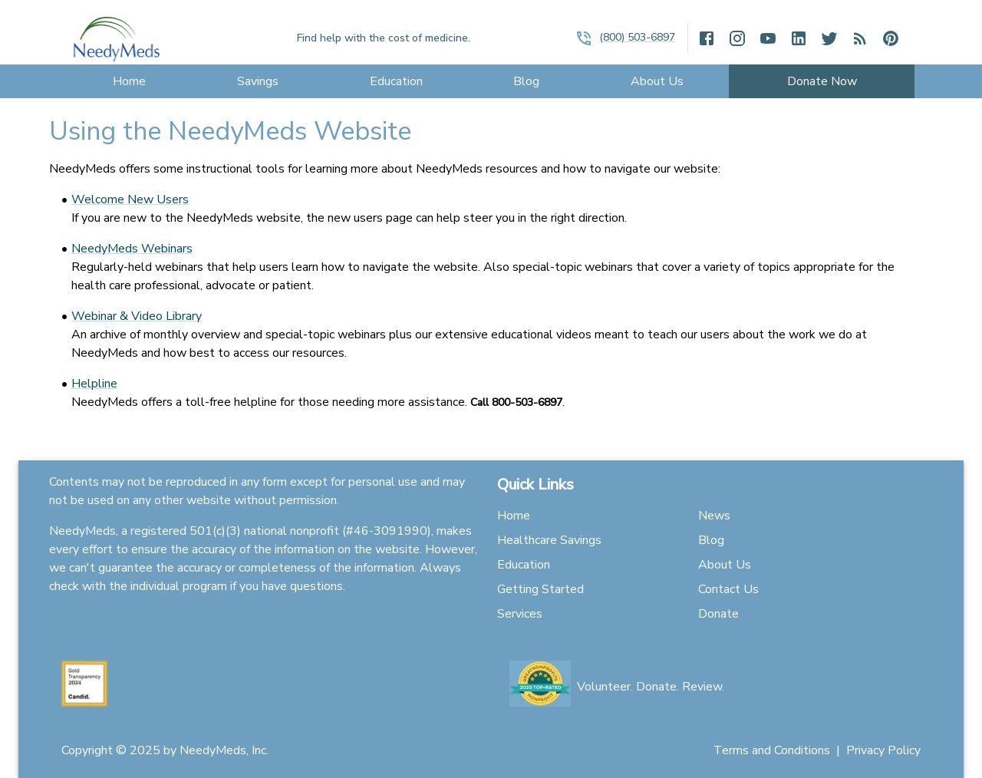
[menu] (130, 81)
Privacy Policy (883, 750)
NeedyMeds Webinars (132, 248)
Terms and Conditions (771, 750)
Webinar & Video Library (136, 316)
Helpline (94, 383)
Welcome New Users (130, 199)
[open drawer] (583, 38)
